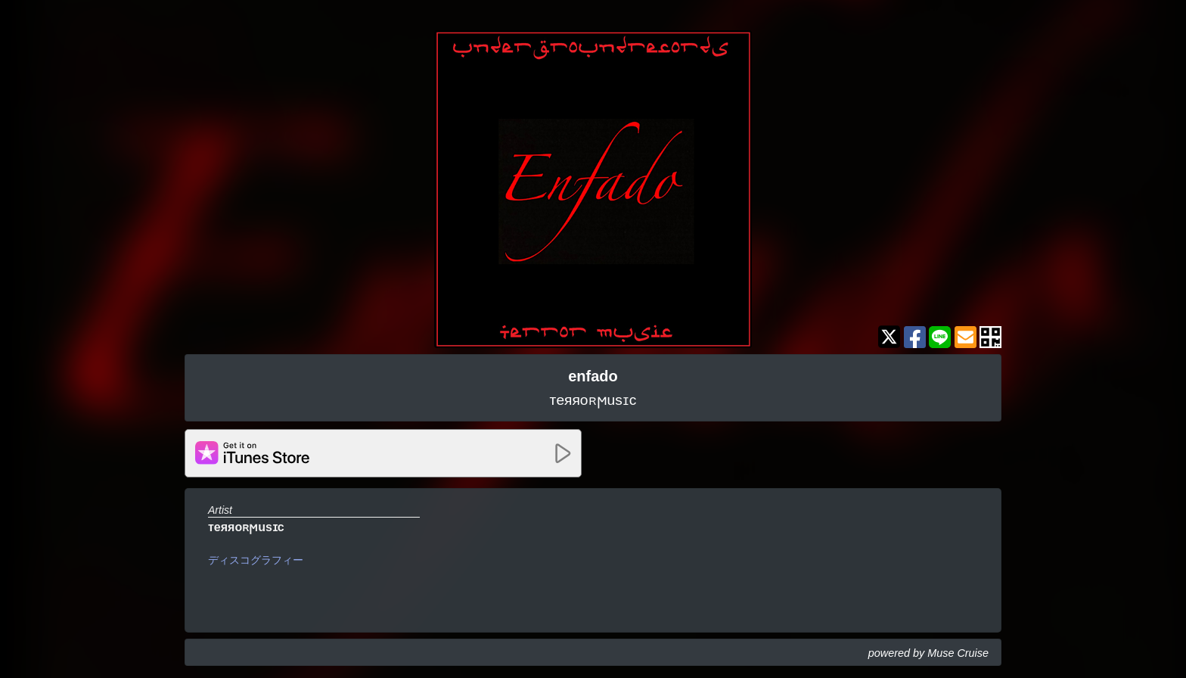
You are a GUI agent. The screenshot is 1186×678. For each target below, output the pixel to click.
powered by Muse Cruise (928, 653)
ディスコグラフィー (255, 560)
